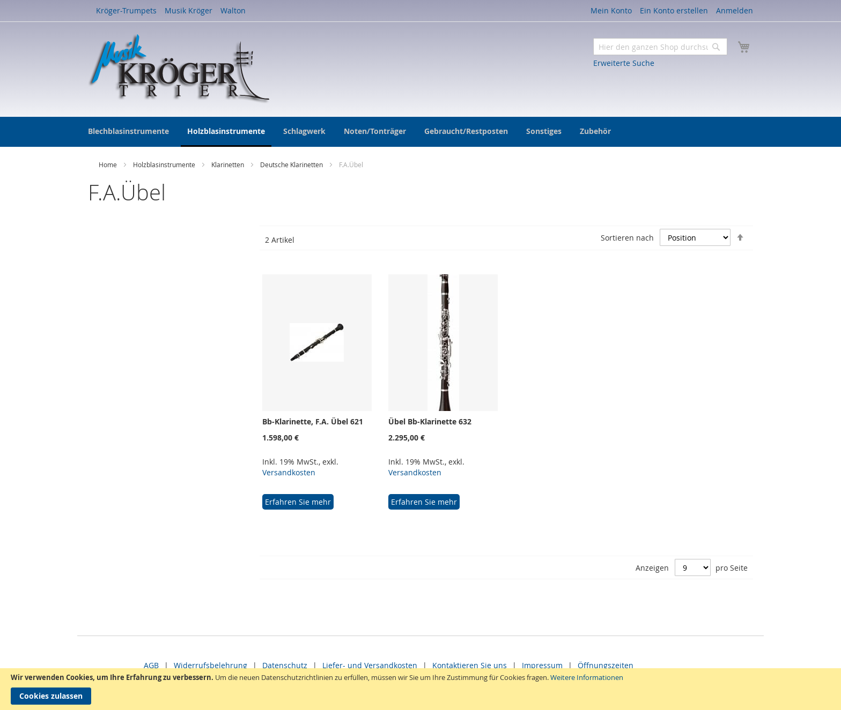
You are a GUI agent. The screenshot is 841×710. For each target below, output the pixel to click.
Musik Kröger (188, 10)
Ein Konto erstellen (674, 10)
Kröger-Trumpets (126, 10)
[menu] (420, 132)
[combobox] (660, 46)
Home (109, 164)
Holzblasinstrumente (165, 164)
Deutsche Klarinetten (292, 164)
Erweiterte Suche (623, 63)
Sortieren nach (627, 238)
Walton (233, 10)
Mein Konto (611, 10)
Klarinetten (228, 164)
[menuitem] (128, 131)
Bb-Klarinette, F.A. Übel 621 (312, 421)
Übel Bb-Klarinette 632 (429, 421)
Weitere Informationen (586, 677)
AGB (151, 665)
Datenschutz (284, 665)
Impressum (542, 665)
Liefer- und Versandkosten (369, 665)
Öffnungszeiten (605, 665)
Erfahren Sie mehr (298, 502)
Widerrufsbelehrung (210, 665)
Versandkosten (288, 472)
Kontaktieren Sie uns (469, 665)
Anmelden (734, 10)
